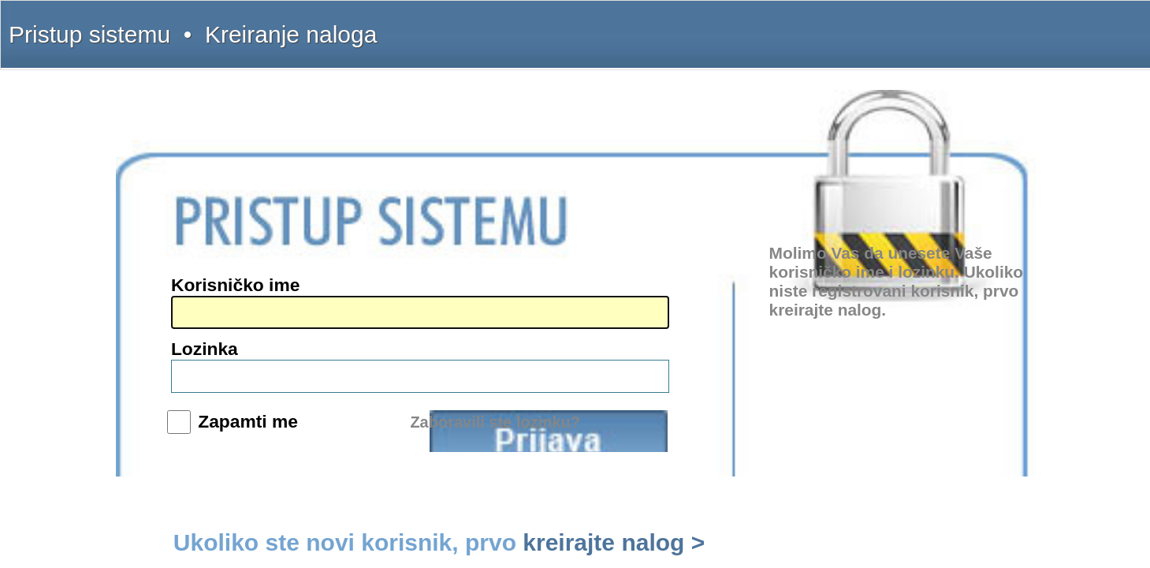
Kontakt (831, 25)
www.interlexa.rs (253, 324)
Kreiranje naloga (291, 25)
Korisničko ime (580, 242)
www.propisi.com (254, 336)
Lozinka (564, 275)
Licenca (913, 25)
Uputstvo (789, 25)
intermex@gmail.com (262, 279)
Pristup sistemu (224, 25)
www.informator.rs (257, 359)
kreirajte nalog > (788, 381)
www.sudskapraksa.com (267, 347)
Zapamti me (588, 312)
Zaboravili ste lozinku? (688, 346)
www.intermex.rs (254, 312)
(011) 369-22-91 (252, 243)
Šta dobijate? (738, 25)
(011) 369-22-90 (252, 231)
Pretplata (872, 25)
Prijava (699, 318)
